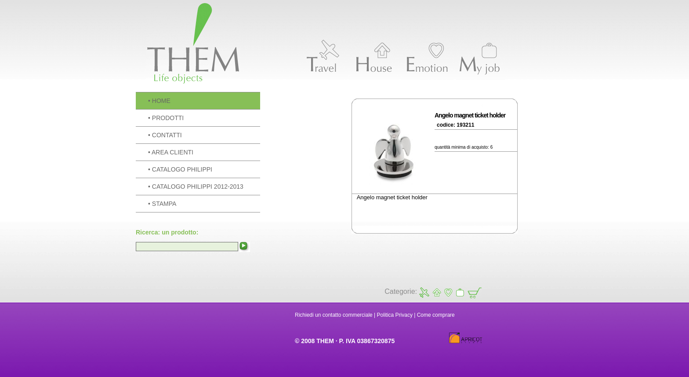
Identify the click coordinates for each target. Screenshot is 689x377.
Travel (424, 292)
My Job (460, 292)
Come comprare (436, 315)
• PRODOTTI (166, 117)
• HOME (159, 100)
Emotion (448, 292)
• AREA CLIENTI (170, 152)
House (436, 292)
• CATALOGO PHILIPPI (180, 169)
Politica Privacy (395, 315)
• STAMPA (162, 203)
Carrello (474, 292)
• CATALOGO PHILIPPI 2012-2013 (195, 186)
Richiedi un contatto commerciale (334, 315)
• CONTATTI (165, 135)
